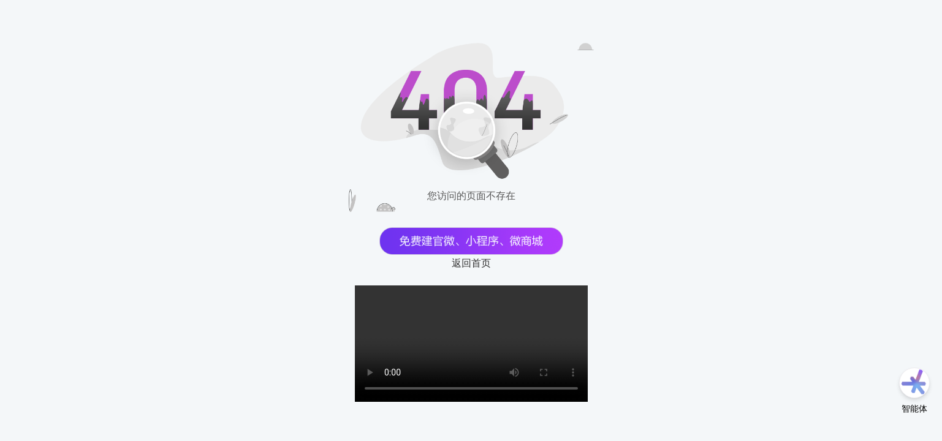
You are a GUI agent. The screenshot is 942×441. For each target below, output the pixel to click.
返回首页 (471, 263)
